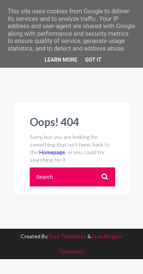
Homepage (52, 152)
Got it (93, 60)
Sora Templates (67, 236)
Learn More (61, 60)
